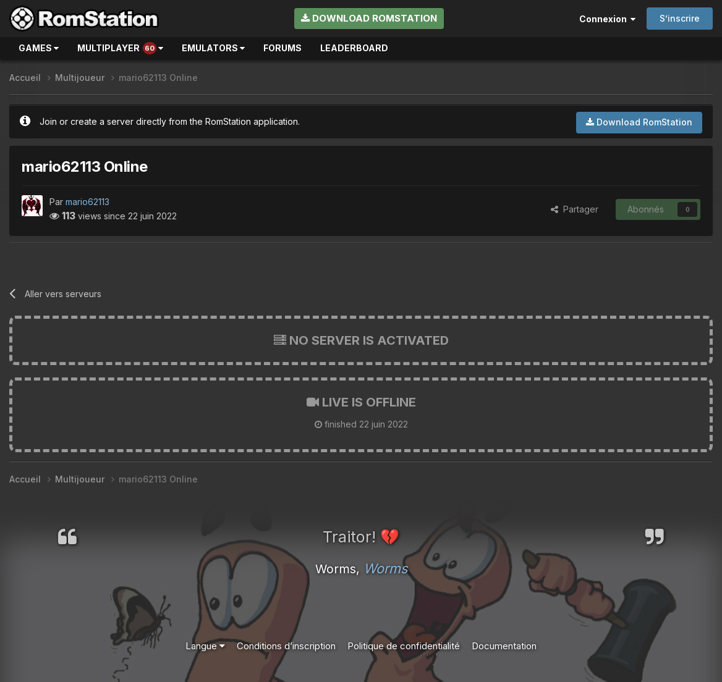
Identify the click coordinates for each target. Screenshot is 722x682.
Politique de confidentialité (403, 646)
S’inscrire (680, 18)
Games (39, 48)
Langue (205, 646)
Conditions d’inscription (286, 646)
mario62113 (87, 201)
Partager (574, 209)
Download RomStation (369, 18)
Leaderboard (354, 48)
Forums (282, 48)
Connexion (607, 19)
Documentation (504, 646)
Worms (385, 568)
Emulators (213, 48)
